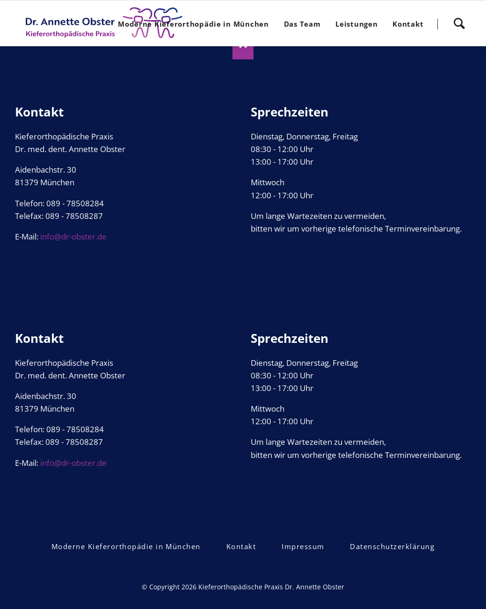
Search (459, 19)
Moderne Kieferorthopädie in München (126, 546)
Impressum (303, 546)
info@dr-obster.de (73, 236)
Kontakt (241, 546)
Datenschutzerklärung (392, 546)
